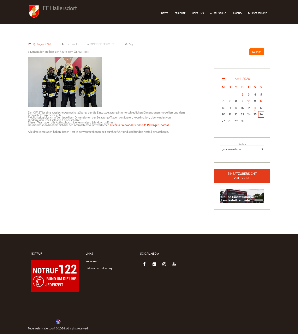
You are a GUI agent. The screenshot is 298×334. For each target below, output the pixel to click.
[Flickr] (154, 264)
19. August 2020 (39, 44)
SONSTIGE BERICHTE (102, 44)
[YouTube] (174, 264)
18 (255, 108)
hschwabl (69, 44)
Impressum (92, 261)
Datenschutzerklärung (98, 268)
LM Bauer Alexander (122, 125)
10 (248, 101)
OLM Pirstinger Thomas (155, 125)
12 (261, 101)
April (242, 78)
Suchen (256, 52)
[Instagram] (164, 264)
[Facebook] (144, 264)
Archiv (242, 144)
